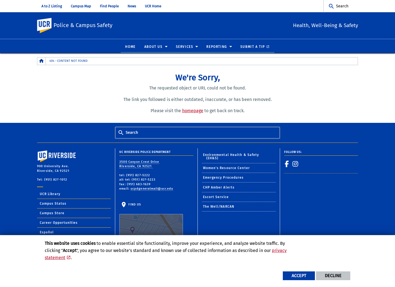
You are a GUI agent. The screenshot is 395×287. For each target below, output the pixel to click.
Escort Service (216, 197)
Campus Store (52, 213)
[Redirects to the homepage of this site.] (41, 61)
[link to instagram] (295, 164)
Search (342, 6)
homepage (192, 111)
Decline (333, 275)
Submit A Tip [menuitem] (252, 47)
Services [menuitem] (184, 47)
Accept (299, 275)
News (132, 6)
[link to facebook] (287, 164)
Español (47, 232)
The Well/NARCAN (219, 207)
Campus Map (81, 6)
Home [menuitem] (130, 47)
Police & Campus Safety (118, 25)
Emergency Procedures (223, 178)
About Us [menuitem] (153, 47)
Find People (109, 6)
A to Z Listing (51, 6)
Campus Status (53, 204)
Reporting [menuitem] (216, 47)
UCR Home (153, 6)
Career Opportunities (59, 223)
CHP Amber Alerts (219, 188)
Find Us (151, 220)
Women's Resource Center (226, 168)
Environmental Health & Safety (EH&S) (231, 156)
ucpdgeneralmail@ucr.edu (152, 189)
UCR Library (50, 194)
